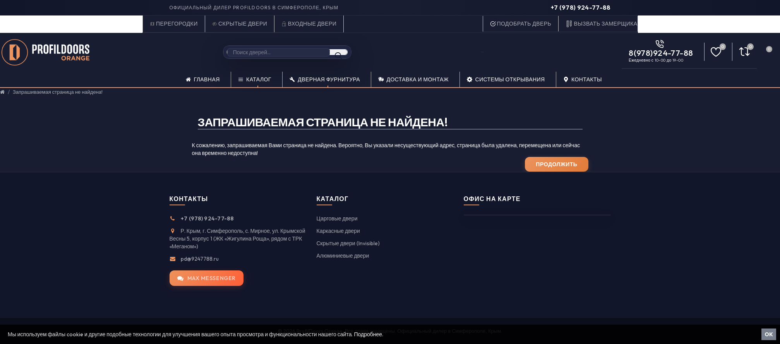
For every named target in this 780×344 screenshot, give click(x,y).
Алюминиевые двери (343, 255)
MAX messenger (206, 278)
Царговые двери (337, 218)
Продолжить (556, 164)
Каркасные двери (338, 230)
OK (769, 334)
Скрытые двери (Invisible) (348, 243)
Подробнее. (368, 334)
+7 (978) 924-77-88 (581, 7)
